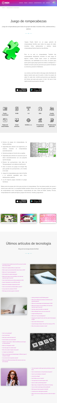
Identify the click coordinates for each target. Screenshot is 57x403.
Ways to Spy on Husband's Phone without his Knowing (42, 384)
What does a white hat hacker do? (9, 337)
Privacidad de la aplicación (40, 125)
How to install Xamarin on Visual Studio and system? (42, 371)
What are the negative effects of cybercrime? (11, 267)
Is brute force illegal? (36, 376)
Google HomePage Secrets (37, 313)
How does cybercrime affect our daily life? (40, 309)
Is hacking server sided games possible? (40, 391)
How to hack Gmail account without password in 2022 (13, 280)
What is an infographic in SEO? (8, 345)
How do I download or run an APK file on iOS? (11, 282)
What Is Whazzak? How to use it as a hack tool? (41, 311)
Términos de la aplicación (52, 125)
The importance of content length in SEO (40, 380)
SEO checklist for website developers (9, 274)
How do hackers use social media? (9, 339)
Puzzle (5, 113)
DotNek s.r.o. (28, 125)
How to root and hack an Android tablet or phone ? (12, 286)
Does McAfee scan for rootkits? (38, 378)
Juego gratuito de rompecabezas (13, 7)
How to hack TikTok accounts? (38, 321)
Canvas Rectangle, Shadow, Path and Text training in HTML (43, 323)
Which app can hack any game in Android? (10, 290)
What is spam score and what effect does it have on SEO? (13, 269)
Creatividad (5, 115)
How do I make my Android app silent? (39, 382)
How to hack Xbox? (6, 335)
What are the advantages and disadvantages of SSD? (42, 303)
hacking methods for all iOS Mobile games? (40, 297)
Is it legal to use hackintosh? (8, 352)
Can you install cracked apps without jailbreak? (41, 387)
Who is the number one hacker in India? (39, 326)
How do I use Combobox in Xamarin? (39, 374)
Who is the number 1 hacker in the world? (10, 349)
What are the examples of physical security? (11, 284)
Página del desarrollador (5, 125)
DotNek (3, 7)
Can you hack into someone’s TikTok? (9, 288)
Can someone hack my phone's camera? (10, 357)
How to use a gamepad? (7, 333)
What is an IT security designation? (9, 272)
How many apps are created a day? (9, 347)
